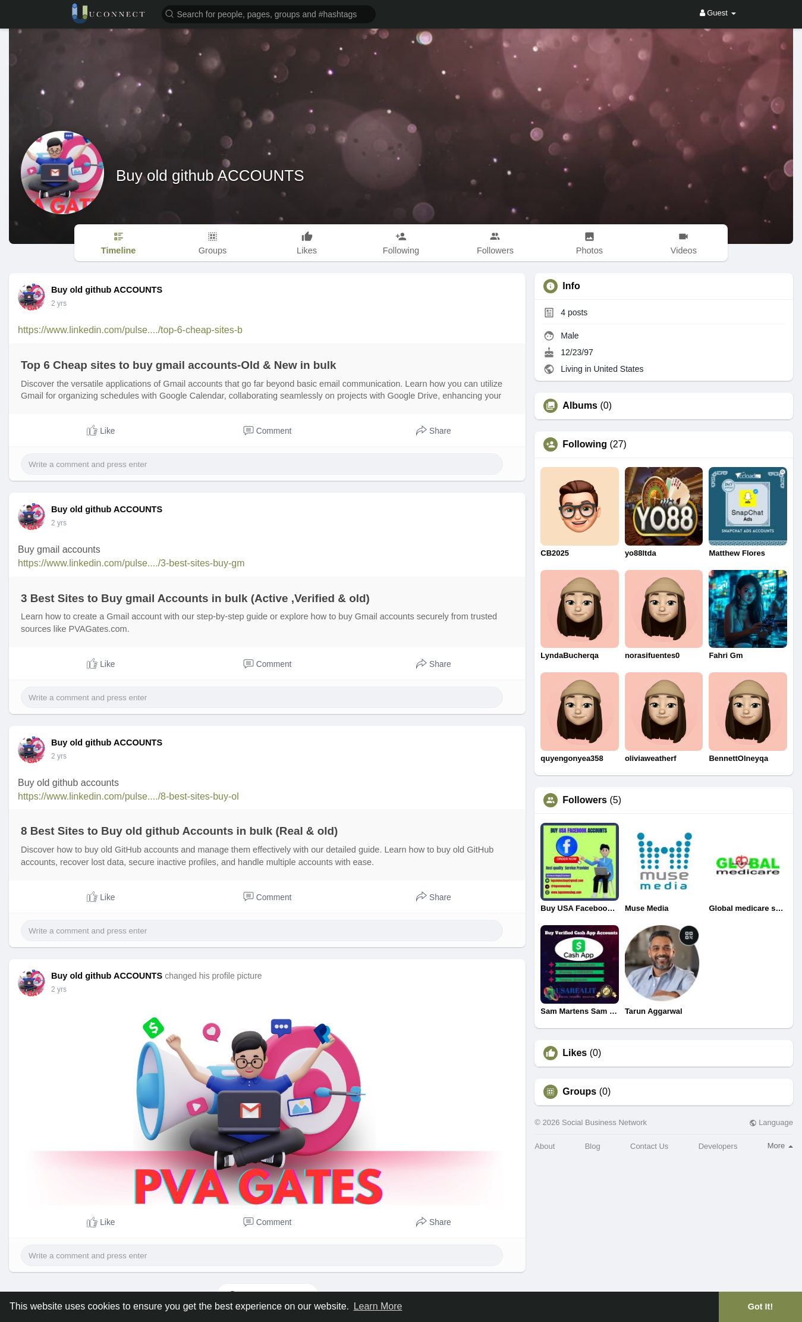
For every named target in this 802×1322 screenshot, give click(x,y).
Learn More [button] (378, 1306)
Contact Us (649, 1146)
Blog (592, 1146)
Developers (718, 1146)
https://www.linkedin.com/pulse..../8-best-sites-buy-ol (128, 796)
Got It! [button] (760, 1306)
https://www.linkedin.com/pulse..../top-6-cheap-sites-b (130, 330)
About (544, 1146)
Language (771, 1122)
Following (584, 444)
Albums (579, 406)
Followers (584, 800)
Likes (574, 1053)
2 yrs (59, 303)
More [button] (780, 1145)
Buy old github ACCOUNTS (210, 175)
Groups (579, 1092)
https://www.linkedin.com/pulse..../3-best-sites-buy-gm (131, 563)
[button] (269, 13)
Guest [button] (718, 12)
